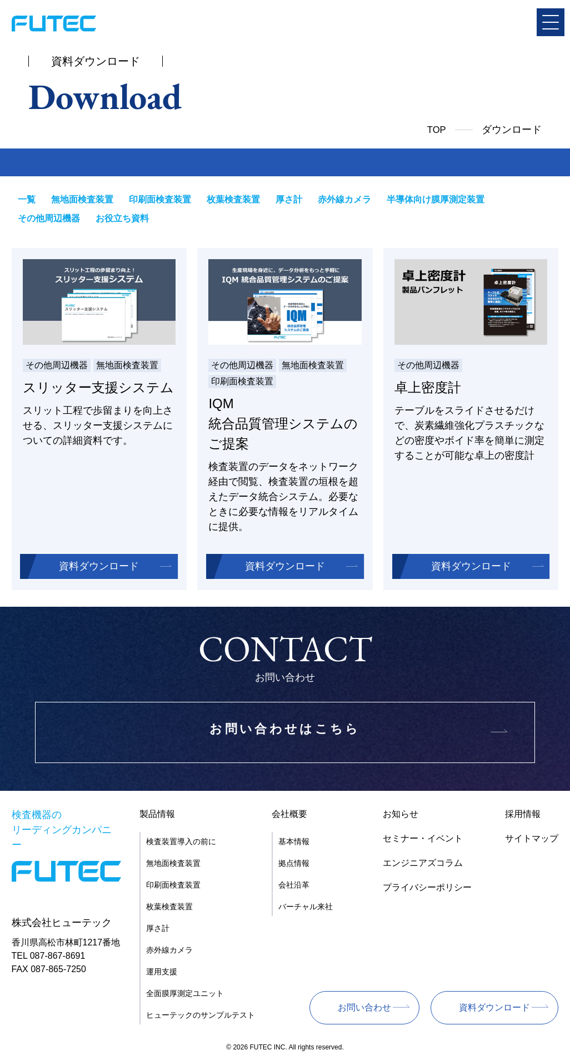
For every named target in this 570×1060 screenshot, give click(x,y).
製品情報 (157, 816)
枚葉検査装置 (226, 199)
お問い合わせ (364, 1009)
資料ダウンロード (99, 568)
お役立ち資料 (44, 219)
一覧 (26, 199)
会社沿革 (293, 887)
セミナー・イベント (423, 840)
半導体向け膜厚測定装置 (423, 199)
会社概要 (289, 816)
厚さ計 (280, 199)
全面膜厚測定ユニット (185, 995)
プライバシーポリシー (427, 889)
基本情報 (293, 843)
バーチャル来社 (305, 908)
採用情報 (523, 816)
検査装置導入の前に (181, 843)
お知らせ (400, 816)
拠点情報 (293, 865)
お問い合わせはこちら (285, 734)
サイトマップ (531, 840)
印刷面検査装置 (155, 199)
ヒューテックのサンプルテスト (200, 1017)
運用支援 (161, 973)
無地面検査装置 (79, 199)
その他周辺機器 (517, 199)
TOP (436, 129)
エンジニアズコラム (423, 865)
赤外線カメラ (334, 199)
